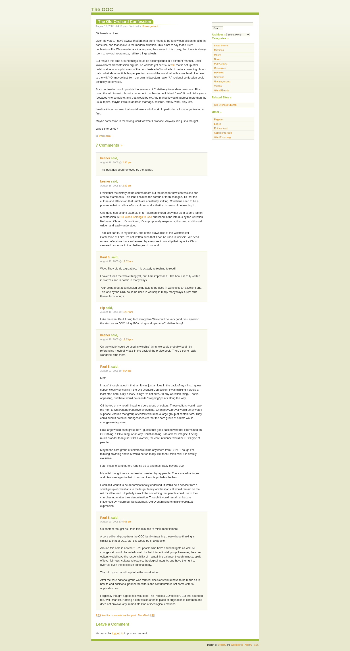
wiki (173, 65)
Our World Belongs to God (136, 217)
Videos (218, 86)
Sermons (219, 77)
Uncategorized (150, 26)
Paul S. (105, 257)
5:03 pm (126, 521)
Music (217, 54)
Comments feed (223, 132)
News (217, 59)
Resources (220, 68)
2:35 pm (126, 162)
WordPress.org (222, 137)
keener (105, 158)
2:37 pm (126, 185)
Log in (217, 123)
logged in (117, 633)
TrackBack (146, 615)
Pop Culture (220, 63)
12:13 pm (127, 339)
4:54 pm (126, 370)
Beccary (222, 645)
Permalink (105, 136)
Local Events (221, 45)
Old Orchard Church (225, 105)
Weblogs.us (237, 645)
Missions (219, 50)
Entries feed (220, 128)
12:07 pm (127, 312)
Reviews (218, 72)
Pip (102, 308)
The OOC (102, 9)
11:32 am (127, 261)
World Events (221, 90)
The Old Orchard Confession (124, 21)
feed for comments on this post (116, 615)
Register (218, 119)
